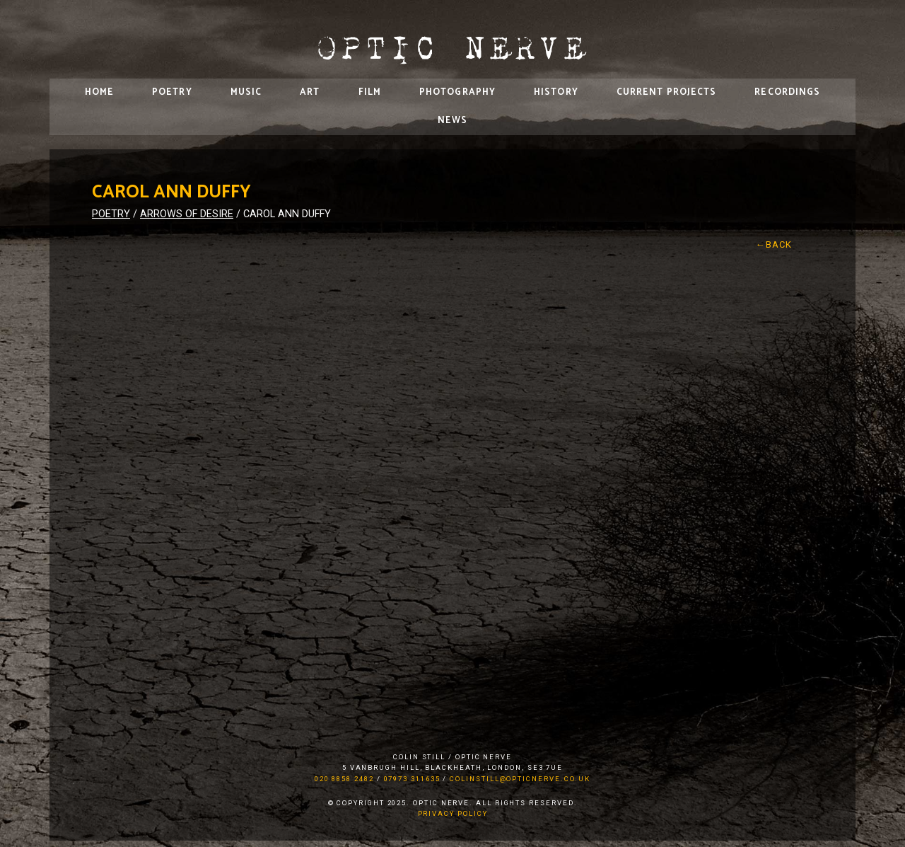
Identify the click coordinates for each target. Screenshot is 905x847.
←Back (774, 244)
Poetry (172, 92)
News (452, 120)
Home (99, 92)
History (556, 92)
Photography (457, 92)
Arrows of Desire (186, 214)
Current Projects (667, 92)
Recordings (787, 92)
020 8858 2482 (344, 779)
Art (310, 92)
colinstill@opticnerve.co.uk (520, 779)
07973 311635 (412, 779)
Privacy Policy (453, 813)
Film (369, 92)
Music (246, 92)
